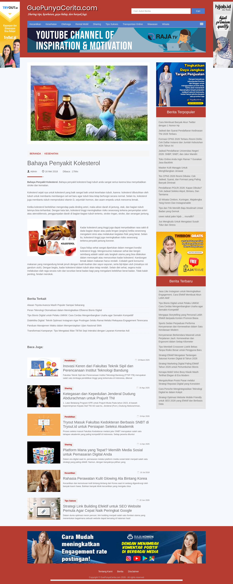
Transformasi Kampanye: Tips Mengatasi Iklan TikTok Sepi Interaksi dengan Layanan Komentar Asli (78, 330)
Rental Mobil (82, 24)
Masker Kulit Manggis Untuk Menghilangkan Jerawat (173, 169)
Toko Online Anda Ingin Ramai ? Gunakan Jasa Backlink (180, 161)
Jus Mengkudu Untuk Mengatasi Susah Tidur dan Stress (179, 223)
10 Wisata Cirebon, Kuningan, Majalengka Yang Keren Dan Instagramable (180, 201)
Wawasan (152, 24)
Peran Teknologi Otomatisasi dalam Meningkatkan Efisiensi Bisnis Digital (64, 310)
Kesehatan (51, 24)
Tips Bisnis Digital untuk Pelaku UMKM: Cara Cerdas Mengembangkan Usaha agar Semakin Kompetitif (80, 315)
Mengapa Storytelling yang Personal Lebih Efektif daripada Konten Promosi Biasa (180, 316)
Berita (120, 571)
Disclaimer (133, 571)
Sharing (97, 24)
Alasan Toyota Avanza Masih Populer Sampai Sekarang (55, 305)
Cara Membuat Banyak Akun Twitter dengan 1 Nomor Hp (177, 124)
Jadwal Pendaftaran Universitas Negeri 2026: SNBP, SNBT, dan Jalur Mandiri (179, 152)
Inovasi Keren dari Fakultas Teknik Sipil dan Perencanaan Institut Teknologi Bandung (98, 368)
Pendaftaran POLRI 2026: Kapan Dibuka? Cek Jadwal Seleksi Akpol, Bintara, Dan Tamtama (180, 191)
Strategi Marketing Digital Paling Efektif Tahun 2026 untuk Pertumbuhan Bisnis (179, 365)
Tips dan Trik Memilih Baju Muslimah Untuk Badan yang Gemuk (181, 210)
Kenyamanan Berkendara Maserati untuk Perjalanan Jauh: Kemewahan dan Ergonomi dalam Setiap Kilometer (180, 338)
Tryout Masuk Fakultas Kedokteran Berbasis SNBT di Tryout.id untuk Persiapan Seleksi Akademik (106, 424)
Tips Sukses (112, 24)
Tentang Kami (105, 571)
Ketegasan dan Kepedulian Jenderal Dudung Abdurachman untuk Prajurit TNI (99, 396)
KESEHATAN (51, 153)
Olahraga (66, 24)
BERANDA (35, 153)
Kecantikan (35, 24)
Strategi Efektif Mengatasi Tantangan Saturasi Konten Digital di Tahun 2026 (178, 357)
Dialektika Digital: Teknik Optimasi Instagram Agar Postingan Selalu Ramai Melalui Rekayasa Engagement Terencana (87, 320)
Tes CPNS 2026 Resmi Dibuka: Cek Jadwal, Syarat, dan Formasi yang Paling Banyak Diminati (180, 179)
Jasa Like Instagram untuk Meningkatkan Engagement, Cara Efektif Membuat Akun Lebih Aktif (180, 294)
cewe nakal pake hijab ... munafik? (176, 216)
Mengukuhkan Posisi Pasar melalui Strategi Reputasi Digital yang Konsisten (179, 382)
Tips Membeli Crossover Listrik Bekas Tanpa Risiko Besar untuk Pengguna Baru (180, 348)
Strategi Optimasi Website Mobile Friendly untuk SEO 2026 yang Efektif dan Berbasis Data (180, 400)
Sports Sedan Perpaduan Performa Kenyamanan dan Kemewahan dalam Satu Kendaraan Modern (181, 326)
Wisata (165, 24)
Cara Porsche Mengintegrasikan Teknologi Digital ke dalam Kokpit (180, 391)
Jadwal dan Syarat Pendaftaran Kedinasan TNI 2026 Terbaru (180, 132)
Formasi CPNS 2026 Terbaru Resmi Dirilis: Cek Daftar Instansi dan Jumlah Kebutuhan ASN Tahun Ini (181, 142)
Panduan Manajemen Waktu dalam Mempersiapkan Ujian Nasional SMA (64, 325)
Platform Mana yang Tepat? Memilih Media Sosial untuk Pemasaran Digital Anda (103, 452)
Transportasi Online (133, 24)
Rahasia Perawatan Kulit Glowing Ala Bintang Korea (105, 478)
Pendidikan (70, 360)
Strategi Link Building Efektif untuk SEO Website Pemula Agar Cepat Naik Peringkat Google (102, 508)
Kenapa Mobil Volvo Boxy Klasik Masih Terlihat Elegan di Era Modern (178, 374)
